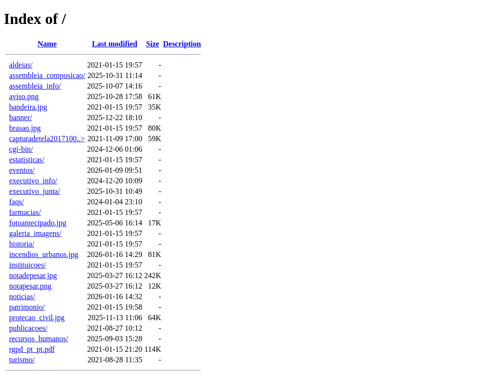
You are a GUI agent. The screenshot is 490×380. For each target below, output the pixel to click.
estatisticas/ (27, 160)
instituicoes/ (27, 265)
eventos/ (21, 170)
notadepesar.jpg (33, 275)
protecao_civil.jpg (37, 317)
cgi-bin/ (21, 149)
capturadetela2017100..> (47, 138)
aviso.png (24, 96)
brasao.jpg (25, 128)
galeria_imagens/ (35, 233)
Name (47, 44)
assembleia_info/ (35, 86)
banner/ (20, 117)
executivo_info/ (33, 181)
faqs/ (16, 202)
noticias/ (22, 296)
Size (152, 44)
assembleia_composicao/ (47, 75)
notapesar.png (30, 286)
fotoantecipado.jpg (38, 223)
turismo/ (21, 360)
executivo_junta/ (34, 191)
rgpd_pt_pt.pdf (32, 349)
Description (182, 44)
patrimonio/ (27, 307)
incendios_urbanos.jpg (43, 254)
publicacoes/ (28, 328)
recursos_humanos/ (38, 339)
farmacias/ (25, 212)
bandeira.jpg (28, 107)
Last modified (114, 44)
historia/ (21, 244)
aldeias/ (21, 65)
